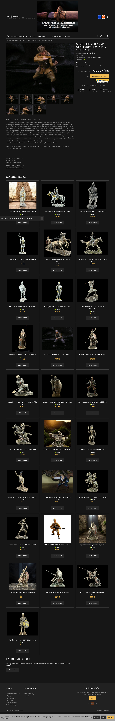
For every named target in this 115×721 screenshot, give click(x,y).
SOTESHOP (106, 710)
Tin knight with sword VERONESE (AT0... (57, 307)
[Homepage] (57, 16)
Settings (96, 717)
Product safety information (15, 166)
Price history (81, 63)
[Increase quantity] (77, 76)
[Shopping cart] (101, 36)
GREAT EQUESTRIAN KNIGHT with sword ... (22, 450)
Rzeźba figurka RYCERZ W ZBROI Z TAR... (22, 640)
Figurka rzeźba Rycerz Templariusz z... (23, 592)
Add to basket (22, 222)
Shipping (8, 695)
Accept (110, 717)
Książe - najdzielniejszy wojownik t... (57, 592)
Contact (32, 36)
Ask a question (13, 670)
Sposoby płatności (11, 702)
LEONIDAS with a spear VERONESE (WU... (92, 354)
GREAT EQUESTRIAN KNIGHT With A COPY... (57, 450)
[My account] (104, 36)
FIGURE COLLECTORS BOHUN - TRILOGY (57, 497)
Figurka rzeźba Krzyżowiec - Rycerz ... (92, 545)
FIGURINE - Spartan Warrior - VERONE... (92, 450)
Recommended (56, 36)
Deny (103, 717)
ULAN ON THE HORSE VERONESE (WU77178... (92, 259)
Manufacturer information (14, 168)
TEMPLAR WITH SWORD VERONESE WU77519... (92, 308)
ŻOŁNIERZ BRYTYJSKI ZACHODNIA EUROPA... (57, 545)
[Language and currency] (107, 36)
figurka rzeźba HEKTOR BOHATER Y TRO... (23, 545)
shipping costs (19, 710)
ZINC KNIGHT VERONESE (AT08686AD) (92, 212)
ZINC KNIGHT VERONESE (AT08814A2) (57, 212)
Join (92, 698)
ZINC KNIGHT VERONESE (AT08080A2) (22, 259)
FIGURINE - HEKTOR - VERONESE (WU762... (22, 497)
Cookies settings (11, 704)
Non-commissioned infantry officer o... (57, 354)
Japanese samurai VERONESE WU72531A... (92, 402)
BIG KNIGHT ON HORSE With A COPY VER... (92, 497)
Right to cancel (11, 698)
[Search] (97, 36)
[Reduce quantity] (84, 76)
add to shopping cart (99, 76)
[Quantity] (81, 76)
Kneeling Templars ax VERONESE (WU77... (22, 402)
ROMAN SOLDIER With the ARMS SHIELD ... (23, 354)
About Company (28, 693)
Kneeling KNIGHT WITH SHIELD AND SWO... (57, 402)
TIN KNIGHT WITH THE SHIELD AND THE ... (22, 307)
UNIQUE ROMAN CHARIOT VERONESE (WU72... (57, 260)
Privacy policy (10, 700)
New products (43, 36)
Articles (67, 36)
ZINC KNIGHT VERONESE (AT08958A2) (23, 212)
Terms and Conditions (19, 36)
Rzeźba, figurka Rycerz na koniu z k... (92, 592)
